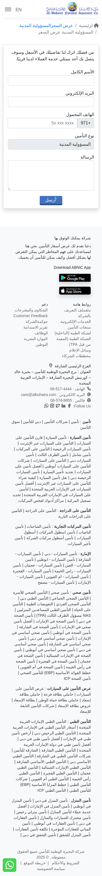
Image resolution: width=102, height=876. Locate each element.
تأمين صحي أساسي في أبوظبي (50, 650)
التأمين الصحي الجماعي (70, 598)
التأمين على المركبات (33, 449)
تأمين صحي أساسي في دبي (52, 638)
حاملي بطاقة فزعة (59, 694)
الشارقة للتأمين (26, 750)
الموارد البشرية (36, 338)
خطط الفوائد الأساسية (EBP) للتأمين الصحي (55, 673)
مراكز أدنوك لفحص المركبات (41, 500)
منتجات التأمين (79, 327)
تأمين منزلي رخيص (31, 812)
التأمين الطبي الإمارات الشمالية (66, 767)
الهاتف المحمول (80, 114)
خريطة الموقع (35, 863)
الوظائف (41, 333)
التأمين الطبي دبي (34, 598)
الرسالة (87, 157)
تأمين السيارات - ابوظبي (56, 559)
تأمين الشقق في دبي (39, 835)
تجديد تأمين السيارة (58, 472)
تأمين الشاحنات (39, 526)
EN (18, 9)
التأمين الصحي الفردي (73, 604)
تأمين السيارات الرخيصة (72, 449)
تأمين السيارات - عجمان (43, 565)
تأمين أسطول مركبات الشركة (50, 538)
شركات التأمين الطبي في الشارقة (64, 756)
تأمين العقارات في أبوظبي (55, 823)
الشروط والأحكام (65, 863)
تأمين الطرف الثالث (53, 454)
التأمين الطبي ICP (52, 790)
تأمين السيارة (56, 437)
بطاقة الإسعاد (24, 700)
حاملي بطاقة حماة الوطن (58, 700)
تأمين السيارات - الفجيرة (32, 571)
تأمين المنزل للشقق (75, 835)
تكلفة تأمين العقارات (31, 829)
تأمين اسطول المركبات (57, 532)
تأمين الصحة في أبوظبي (71, 632)
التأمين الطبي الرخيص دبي (55, 733)
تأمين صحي (60, 592)
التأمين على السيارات (50, 460)
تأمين (75, 421)
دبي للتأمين (32, 421)
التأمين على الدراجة (41, 510)
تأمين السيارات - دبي (60, 554)
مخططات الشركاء (76, 356)
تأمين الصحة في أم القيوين (41, 667)
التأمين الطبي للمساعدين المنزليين (44, 609)
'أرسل (51, 199)
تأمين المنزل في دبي (51, 800)
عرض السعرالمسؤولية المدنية (46, 25)
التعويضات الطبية (39, 604)
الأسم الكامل (82, 72)
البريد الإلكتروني (80, 93)
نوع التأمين (84, 135)
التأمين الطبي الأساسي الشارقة (42, 761)
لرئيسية (89, 25)
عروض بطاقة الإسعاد (74, 706)
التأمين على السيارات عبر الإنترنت (47, 443)
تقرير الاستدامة (35, 327)
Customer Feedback (30, 316)
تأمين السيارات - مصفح (56, 582)
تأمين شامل (81, 454)
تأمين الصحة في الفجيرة (58, 661)
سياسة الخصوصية (51, 868)
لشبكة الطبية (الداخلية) (73, 333)
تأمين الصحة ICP (77, 678)
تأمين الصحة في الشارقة (38, 627)
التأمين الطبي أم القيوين (50, 779)
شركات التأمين (56, 421)
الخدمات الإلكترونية (75, 321)
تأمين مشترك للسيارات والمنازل (65, 817)
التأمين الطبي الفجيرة (60, 773)
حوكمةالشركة (37, 321)
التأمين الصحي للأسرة (30, 592)
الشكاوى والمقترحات (31, 310)
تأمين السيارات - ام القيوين (67, 576)
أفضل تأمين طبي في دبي (40, 739)
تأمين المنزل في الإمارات (50, 806)
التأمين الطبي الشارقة (58, 750)
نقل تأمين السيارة (53, 477)
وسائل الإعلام (80, 350)
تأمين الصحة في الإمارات (56, 621)
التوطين (42, 344)
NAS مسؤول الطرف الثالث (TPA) (63, 615)
